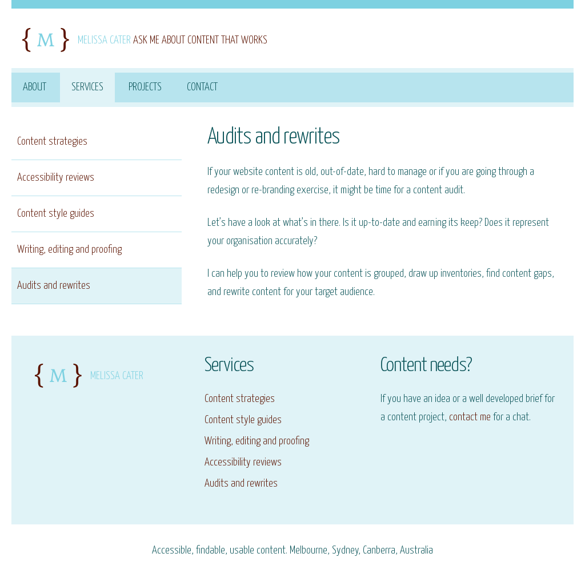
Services (87, 87)
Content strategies (52, 141)
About (34, 87)
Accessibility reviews (55, 177)
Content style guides (55, 213)
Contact (202, 87)
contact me (470, 417)
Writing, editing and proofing (69, 249)
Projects (145, 87)
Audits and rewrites (53, 285)
